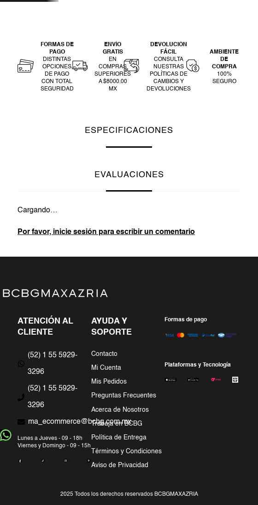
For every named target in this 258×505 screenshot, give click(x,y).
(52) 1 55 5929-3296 (52, 364)
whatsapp (6, 435)
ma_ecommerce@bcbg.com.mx (79, 422)
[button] (46, 67)
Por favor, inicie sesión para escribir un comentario (106, 232)
